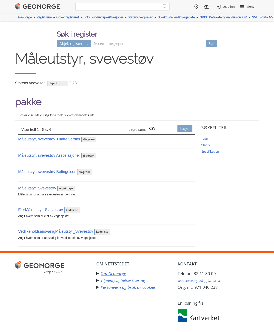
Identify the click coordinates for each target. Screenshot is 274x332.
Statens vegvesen (140, 17)
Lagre (184, 128)
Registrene (44, 17)
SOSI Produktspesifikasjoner (103, 17)
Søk (211, 43)
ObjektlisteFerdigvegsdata (176, 17)
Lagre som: (137, 129)
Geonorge (25, 17)
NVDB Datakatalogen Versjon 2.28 (223, 17)
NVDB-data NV (262, 17)
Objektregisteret (67, 17)
